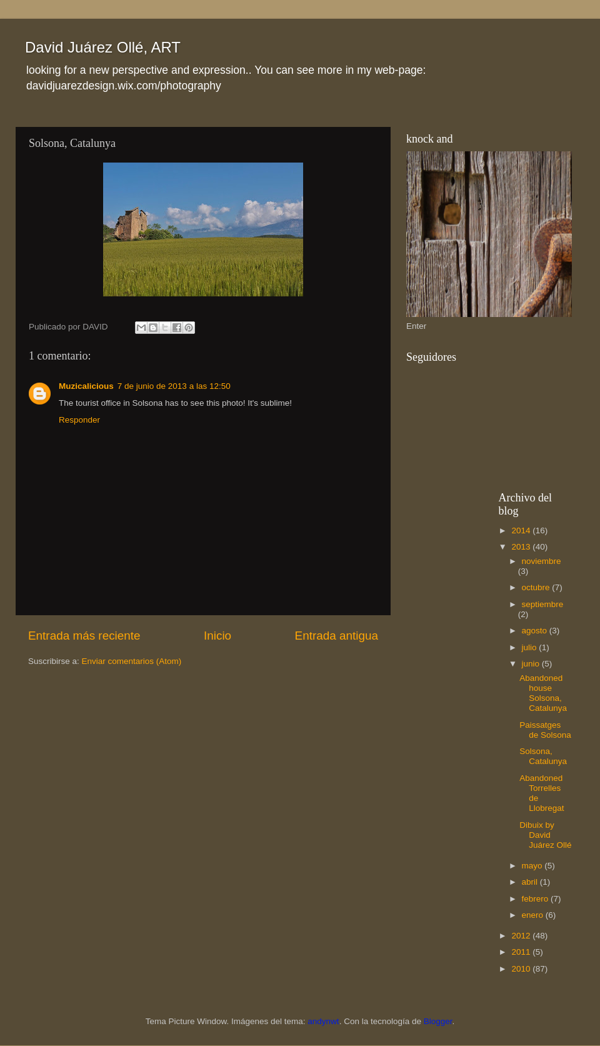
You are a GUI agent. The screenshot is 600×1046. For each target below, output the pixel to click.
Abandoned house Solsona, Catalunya (543, 693)
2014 (521, 530)
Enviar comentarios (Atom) (132, 661)
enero (534, 915)
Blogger (438, 1021)
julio (530, 647)
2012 (521, 935)
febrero (536, 898)
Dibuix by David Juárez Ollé (545, 835)
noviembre (541, 561)
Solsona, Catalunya (543, 756)
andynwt (323, 1021)
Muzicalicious (86, 386)
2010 (521, 968)
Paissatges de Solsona (545, 730)
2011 (521, 952)
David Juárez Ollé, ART (103, 47)
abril (531, 882)
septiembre (543, 604)
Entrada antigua (336, 635)
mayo (533, 865)
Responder (79, 420)
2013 (521, 546)
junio (532, 663)
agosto (535, 630)
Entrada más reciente (84, 635)
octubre (537, 587)
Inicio (217, 635)
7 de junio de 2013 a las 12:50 (174, 386)
